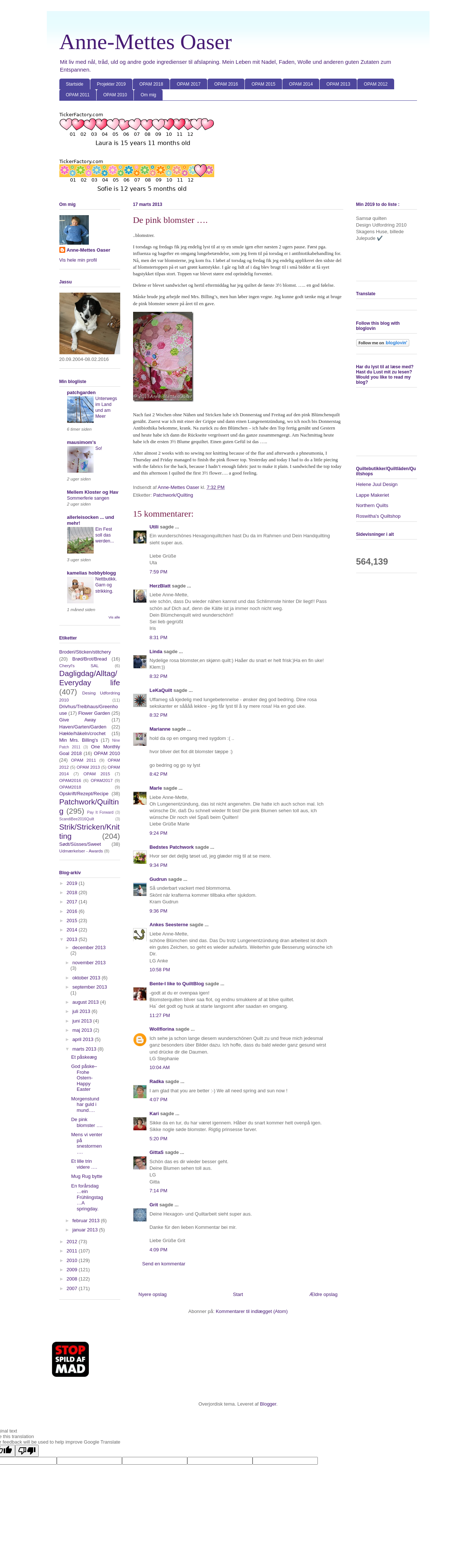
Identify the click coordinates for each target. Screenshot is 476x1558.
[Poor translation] (27, 1451)
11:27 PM (160, 1015)
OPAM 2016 (226, 84)
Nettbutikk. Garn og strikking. (106, 584)
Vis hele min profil (78, 260)
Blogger (268, 1404)
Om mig (148, 94)
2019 (73, 883)
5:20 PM (158, 1138)
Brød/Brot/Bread (89, 659)
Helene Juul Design (377, 484)
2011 (73, 1251)
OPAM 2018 (151, 84)
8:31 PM (158, 637)
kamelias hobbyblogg (91, 573)
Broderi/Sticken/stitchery (85, 652)
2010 (73, 1260)
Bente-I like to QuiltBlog (177, 983)
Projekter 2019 (111, 84)
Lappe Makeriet (372, 495)
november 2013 (88, 962)
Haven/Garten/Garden (83, 727)
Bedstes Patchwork (172, 847)
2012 (73, 1241)
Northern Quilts (372, 505)
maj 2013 (82, 1030)
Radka (157, 1081)
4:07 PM (158, 1099)
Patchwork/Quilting (173, 495)
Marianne (160, 729)
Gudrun (158, 879)
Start (238, 1294)
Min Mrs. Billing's (78, 740)
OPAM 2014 (301, 84)
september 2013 (89, 987)
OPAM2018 (70, 787)
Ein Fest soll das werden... (104, 535)
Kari (154, 1113)
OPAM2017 (102, 780)
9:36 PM (158, 911)
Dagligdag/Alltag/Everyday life (89, 678)
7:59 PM (158, 572)
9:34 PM (158, 865)
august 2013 (86, 1002)
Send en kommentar (163, 1263)
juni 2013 (82, 1021)
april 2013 (83, 1039)
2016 (73, 911)
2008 (73, 1279)
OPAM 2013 (338, 84)
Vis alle (114, 617)
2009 (73, 1269)
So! (99, 448)
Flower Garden (94, 713)
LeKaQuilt (161, 690)
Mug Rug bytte (87, 1176)
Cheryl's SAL (79, 665)
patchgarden (81, 392)
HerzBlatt (160, 586)
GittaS (157, 1152)
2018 (73, 892)
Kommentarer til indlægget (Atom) (252, 1311)
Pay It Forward (100, 812)
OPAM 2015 (263, 84)
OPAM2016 (70, 780)
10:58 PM (160, 969)
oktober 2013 (87, 977)
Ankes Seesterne (169, 924)
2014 (73, 930)
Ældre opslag (323, 1294)
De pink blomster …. (87, 1122)
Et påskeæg (84, 1057)
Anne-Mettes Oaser (145, 42)
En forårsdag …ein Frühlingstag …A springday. (87, 1197)
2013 (73, 939)
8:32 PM (158, 676)
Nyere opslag (153, 1294)
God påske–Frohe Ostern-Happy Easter (84, 1078)
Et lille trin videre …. (84, 1164)
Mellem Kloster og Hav (92, 492)
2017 (73, 901)
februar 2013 (86, 1220)
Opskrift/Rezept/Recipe (84, 793)
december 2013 (88, 947)
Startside (74, 84)
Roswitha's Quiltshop (378, 516)
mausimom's (81, 442)
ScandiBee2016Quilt (76, 819)
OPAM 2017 (188, 84)
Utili (154, 527)
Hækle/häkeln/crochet (82, 733)
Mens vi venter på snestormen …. (87, 1143)
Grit (154, 1204)
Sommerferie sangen (88, 498)
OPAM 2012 (376, 84)
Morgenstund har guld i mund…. (85, 1104)
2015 (73, 920)
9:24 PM (158, 833)
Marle (156, 788)
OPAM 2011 (78, 94)
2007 (73, 1288)
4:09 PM (158, 1249)
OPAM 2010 (115, 94)
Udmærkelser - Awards (81, 850)
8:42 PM (158, 774)
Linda (156, 651)
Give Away (77, 720)
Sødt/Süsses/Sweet (80, 844)
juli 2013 (81, 1011)
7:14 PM (158, 1190)
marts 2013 (85, 1049)
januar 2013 (85, 1230)
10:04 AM (160, 1067)
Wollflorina (162, 1029)
